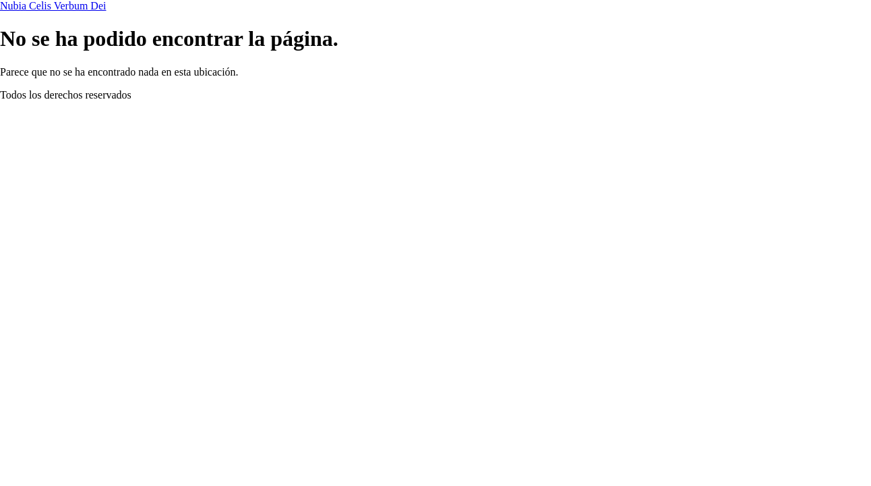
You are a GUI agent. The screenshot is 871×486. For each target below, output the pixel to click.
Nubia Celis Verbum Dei (53, 5)
